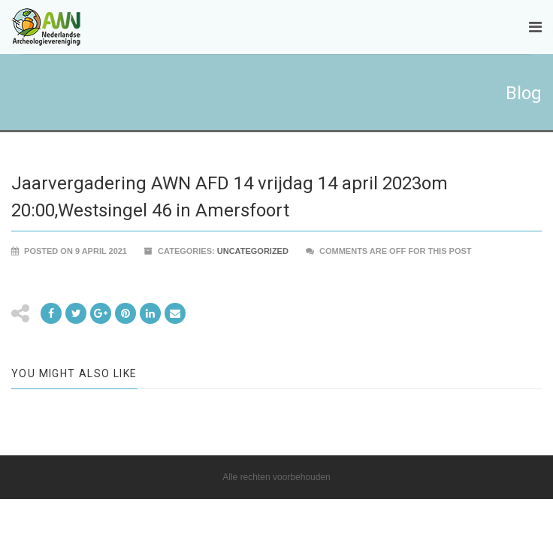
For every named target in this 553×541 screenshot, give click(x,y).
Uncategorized (253, 250)
